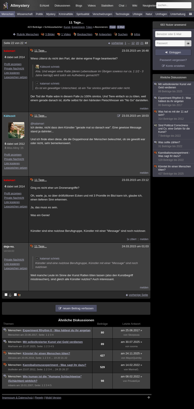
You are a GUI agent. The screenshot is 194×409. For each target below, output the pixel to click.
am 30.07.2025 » (131, 341)
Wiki (134, 5)
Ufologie (137, 14)
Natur (149, 14)
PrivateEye (134, 381)
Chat (123, 5)
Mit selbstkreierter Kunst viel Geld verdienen (53, 341)
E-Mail (121, 27)
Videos (92, 5)
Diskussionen (62, 5)
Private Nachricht (14, 68)
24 (56, 369)
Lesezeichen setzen (15, 77)
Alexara (12, 358)
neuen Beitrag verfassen (78, 308)
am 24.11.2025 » (131, 353)
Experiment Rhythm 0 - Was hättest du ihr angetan (56, 330)
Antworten (105, 34)
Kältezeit (9, 116)
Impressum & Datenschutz (17, 397)
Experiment (78, 26)
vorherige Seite (138, 294)
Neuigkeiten (150, 5)
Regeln (39, 397)
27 (67, 369)
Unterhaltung (177, 14)
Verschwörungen (102, 14)
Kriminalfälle (66, 14)
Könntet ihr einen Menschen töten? (46, 353)
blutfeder (13, 369)
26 (63, 369)
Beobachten (84, 34)
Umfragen (161, 14)
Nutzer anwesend (173, 24)
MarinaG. (134, 369)
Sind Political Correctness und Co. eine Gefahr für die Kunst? (173, 131)
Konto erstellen (175, 65)
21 (141, 43)
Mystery (50, 14)
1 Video (66, 34)
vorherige (117, 43)
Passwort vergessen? (173, 60)
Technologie (122, 14)
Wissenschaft (24, 14)
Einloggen (175, 52)
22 (146, 43)
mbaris (12, 385)
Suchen (123, 34)
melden (144, 108)
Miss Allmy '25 (15, 148)
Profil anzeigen (12, 64)
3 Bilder (50, 34)
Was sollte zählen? (173, 144)
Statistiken (107, 5)
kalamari (9, 50)
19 (55, 358)
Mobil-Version (53, 397)
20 (137, 43)
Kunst (67, 26)
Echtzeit (44, 5)
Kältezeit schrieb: (47, 66)
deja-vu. (9, 246)
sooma (134, 346)
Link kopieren (12, 72)
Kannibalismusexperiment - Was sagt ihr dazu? (54, 365)
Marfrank (13, 346)
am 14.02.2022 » (131, 365)
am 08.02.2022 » (131, 376)
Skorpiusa (133, 334)
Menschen (8, 14)
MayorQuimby (134, 358)
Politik (39, 14)
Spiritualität (82, 14)
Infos (137, 34)
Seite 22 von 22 (16, 43)
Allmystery (19, 5)
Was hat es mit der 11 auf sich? (173, 115)
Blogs (79, 5)
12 (132, 43)
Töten (89, 26)
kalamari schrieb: (47, 83)
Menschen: (15, 330)
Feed (112, 27)
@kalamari (37, 123)
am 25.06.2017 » (131, 330)
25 (60, 369)
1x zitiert (131, 239)
